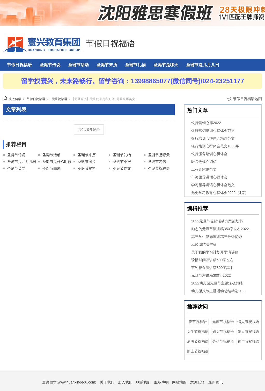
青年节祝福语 (248, 341)
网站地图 (179, 382)
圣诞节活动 (78, 65)
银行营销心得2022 (206, 123)
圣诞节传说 (50, 65)
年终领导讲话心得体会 (209, 177)
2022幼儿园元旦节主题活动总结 (217, 283)
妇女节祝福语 (223, 331)
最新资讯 (215, 382)
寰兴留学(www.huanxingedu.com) (69, 382)
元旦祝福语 (59, 99)
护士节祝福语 (198, 351)
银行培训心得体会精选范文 (213, 138)
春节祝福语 (198, 322)
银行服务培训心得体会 (209, 154)
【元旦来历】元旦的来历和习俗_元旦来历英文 (103, 99)
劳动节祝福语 (223, 341)
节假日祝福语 (110, 43)
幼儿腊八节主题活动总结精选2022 (218, 291)
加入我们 (125, 382)
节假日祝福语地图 (247, 99)
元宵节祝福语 (223, 322)
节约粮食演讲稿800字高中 (212, 268)
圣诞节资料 (87, 168)
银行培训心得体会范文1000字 (215, 146)
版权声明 (161, 382)
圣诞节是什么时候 (56, 162)
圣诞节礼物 (135, 65)
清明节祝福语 (198, 341)
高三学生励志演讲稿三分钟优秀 (216, 237)
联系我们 (143, 382)
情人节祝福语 (248, 322)
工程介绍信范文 (204, 169)
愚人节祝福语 (248, 331)
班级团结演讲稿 (204, 244)
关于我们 (107, 382)
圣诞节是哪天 (165, 65)
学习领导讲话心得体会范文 (213, 185)
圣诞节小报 (122, 162)
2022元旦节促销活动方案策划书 (217, 221)
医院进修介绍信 (204, 162)
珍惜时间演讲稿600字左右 (212, 260)
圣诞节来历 (107, 65)
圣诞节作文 (122, 168)
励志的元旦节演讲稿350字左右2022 (220, 229)
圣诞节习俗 (157, 162)
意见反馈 (197, 382)
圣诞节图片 (87, 162)
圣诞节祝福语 (159, 168)
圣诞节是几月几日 (202, 65)
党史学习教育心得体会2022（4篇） (219, 193)
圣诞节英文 (16, 168)
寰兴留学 (15, 99)
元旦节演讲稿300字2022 (211, 275)
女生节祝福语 (198, 331)
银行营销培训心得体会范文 (213, 131)
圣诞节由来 (51, 168)
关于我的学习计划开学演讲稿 (214, 252)
